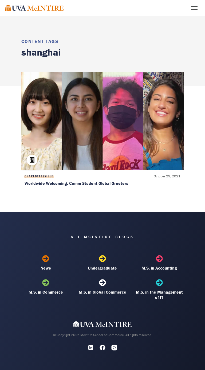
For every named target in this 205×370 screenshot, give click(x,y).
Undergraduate (102, 263)
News (45, 263)
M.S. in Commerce (45, 287)
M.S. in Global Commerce (102, 287)
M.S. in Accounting (159, 263)
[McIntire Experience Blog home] (34, 8)
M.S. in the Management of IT (159, 289)
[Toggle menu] (194, 8)
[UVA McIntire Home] (102, 325)
